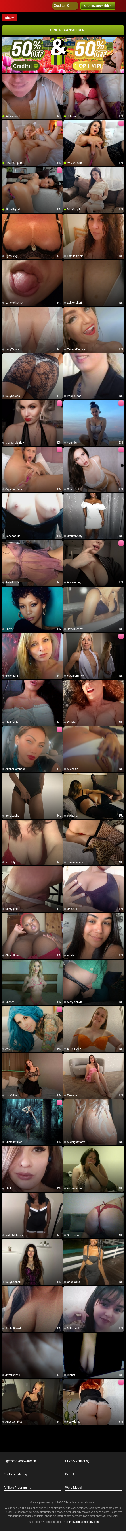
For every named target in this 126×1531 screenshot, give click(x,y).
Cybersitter (111, 1516)
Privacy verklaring (77, 1461)
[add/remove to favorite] (5, 77)
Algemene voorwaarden (20, 1461)
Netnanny (96, 1516)
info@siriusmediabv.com (84, 1521)
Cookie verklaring (15, 1474)
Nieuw (9, 18)
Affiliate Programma (17, 1487)
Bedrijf (69, 1474)
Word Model (73, 1487)
